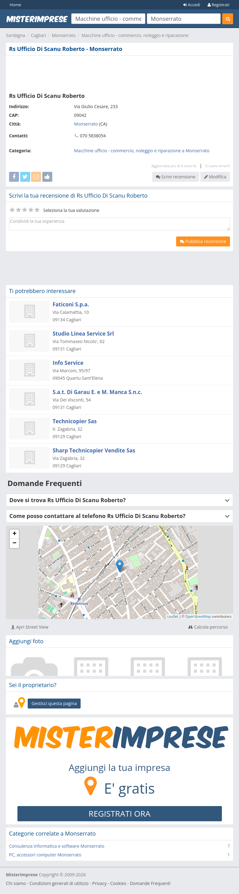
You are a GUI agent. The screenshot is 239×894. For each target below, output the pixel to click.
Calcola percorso (208, 627)
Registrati (218, 4)
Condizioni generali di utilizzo (59, 883)
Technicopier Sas (75, 421)
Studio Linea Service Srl (83, 333)
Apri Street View (29, 627)
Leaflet (172, 616)
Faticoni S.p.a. (71, 304)
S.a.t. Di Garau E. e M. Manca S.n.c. (97, 392)
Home (15, 4)
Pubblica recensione (203, 241)
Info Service (68, 362)
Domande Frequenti (150, 883)
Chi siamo (16, 883)
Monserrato (64, 35)
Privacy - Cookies (109, 883)
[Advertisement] (119, 73)
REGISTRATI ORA (120, 813)
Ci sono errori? (217, 165)
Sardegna (15, 35)
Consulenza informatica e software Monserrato (56, 846)
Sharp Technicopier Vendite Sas (94, 450)
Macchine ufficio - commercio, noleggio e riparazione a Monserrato (141, 151)
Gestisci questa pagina (54, 703)
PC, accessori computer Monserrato (45, 855)
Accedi (191, 4)
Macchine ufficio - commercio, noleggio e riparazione (135, 35)
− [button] (14, 543)
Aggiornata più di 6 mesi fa (173, 165)
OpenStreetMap (198, 616)
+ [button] (14, 534)
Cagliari (38, 35)
